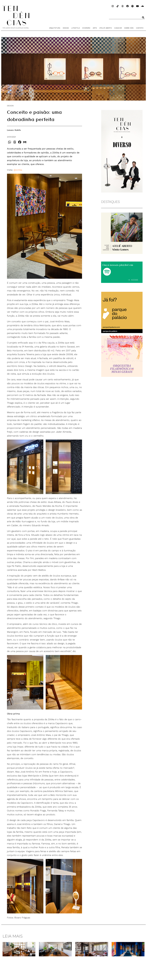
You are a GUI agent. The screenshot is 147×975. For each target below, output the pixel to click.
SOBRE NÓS (129, 28)
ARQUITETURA (54, 28)
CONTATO (139, 28)
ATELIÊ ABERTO (105, 28)
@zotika (18, 169)
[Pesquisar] (143, 17)
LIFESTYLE (75, 28)
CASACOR (118, 28)
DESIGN (66, 28)
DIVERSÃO (86, 28)
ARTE (95, 28)
